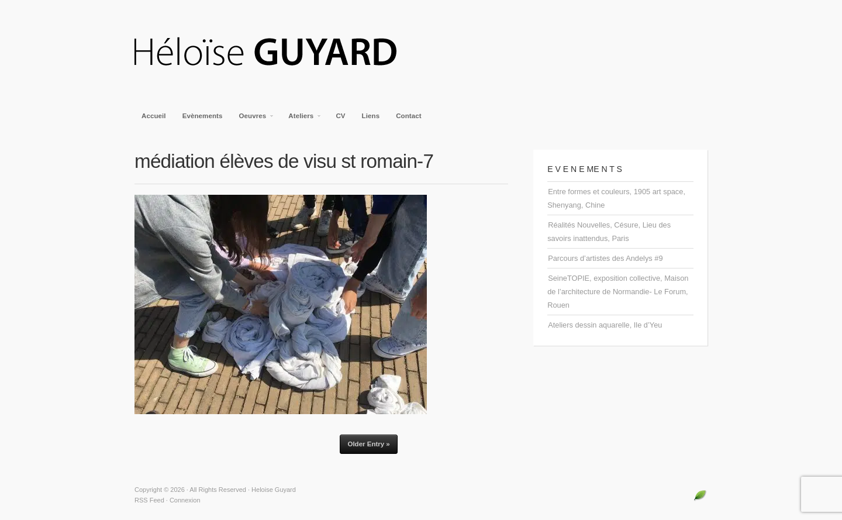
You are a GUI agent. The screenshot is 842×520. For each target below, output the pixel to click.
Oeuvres (253, 119)
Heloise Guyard (274, 53)
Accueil (154, 115)
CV (340, 115)
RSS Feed (149, 500)
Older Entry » (368, 443)
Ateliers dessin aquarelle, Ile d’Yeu (605, 325)
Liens (371, 115)
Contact (409, 115)
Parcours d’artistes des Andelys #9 (605, 258)
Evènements (202, 115)
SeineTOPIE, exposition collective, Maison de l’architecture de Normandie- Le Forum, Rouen (617, 291)
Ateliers (301, 119)
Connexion (185, 500)
